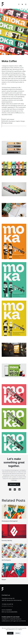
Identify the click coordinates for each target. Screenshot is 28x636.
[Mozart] (14, 570)
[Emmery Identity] (14, 531)
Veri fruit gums (6, 560)
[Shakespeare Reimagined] (14, 512)
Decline (17, 633)
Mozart (4, 579)
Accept (10, 633)
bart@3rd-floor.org (7, 606)
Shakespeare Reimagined (9, 521)
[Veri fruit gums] (14, 551)
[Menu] (25, 4)
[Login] (18, 4)
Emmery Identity (7, 540)
